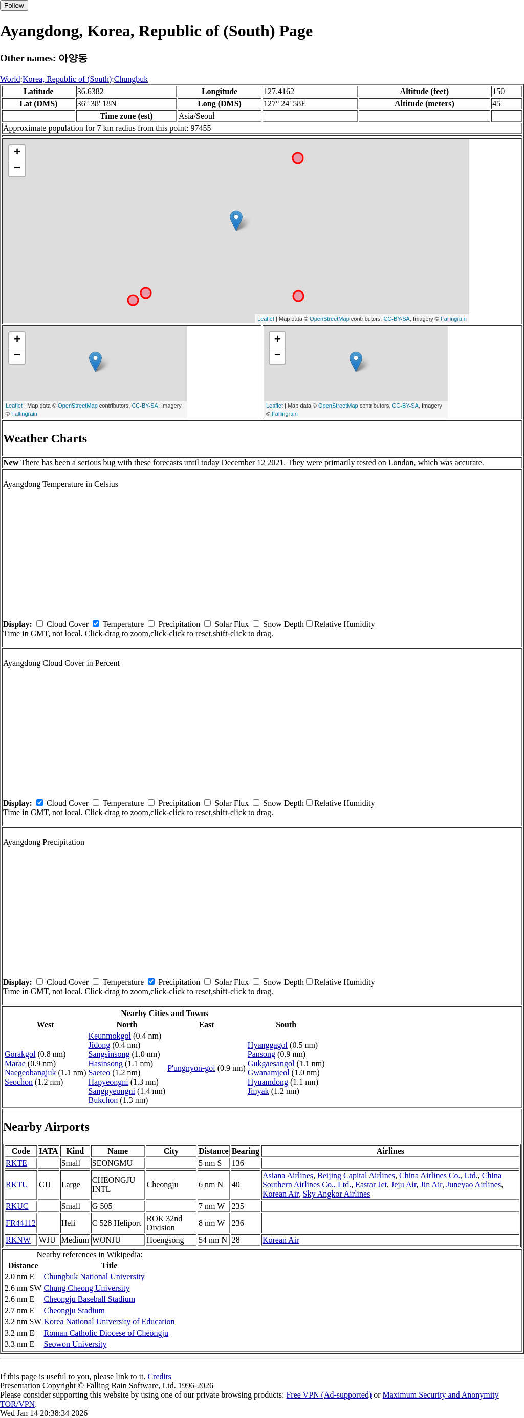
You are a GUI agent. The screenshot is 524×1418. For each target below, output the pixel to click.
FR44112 (21, 1223)
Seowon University (74, 1344)
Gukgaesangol (271, 1063)
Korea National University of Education (108, 1321)
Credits (159, 1376)
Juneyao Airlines (473, 1184)
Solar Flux (231, 624)
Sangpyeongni (112, 1091)
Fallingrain (454, 319)
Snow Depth (283, 624)
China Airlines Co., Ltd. (438, 1175)
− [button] (17, 168)
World (10, 79)
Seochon (19, 1081)
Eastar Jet (371, 1184)
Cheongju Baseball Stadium (89, 1299)
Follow (14, 5)
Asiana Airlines (288, 1175)
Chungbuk (131, 79)
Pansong (261, 1054)
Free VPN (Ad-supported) (329, 1394)
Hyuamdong (268, 1081)
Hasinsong (106, 1063)
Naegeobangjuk (30, 1072)
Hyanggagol (268, 1045)
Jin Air (431, 1184)
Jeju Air (404, 1184)
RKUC (17, 1206)
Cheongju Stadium (74, 1310)
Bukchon (103, 1100)
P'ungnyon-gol (191, 1068)
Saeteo (100, 1072)
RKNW (18, 1239)
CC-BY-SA (396, 319)
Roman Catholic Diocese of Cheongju (105, 1333)
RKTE (16, 1163)
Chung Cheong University (86, 1288)
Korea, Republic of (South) (67, 79)
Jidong (100, 1045)
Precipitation (179, 624)
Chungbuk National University (93, 1276)
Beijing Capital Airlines (356, 1175)
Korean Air (281, 1193)
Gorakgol (20, 1054)
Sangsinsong (109, 1054)
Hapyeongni (108, 1081)
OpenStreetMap (330, 319)
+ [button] (17, 153)
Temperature (123, 624)
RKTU (17, 1184)
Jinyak (258, 1091)
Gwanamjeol (269, 1072)
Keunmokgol (110, 1035)
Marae (15, 1063)
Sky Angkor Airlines (336, 1193)
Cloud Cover (68, 624)
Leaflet (265, 319)
